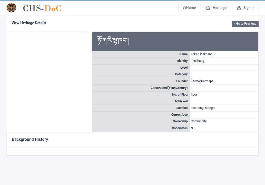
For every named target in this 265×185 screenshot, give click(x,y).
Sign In (245, 7)
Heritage (216, 7)
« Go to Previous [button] (245, 23)
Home (189, 8)
